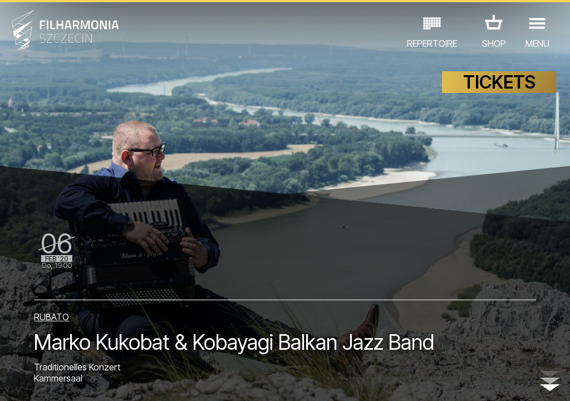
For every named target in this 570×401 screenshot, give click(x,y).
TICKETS (499, 82)
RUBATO (51, 316)
